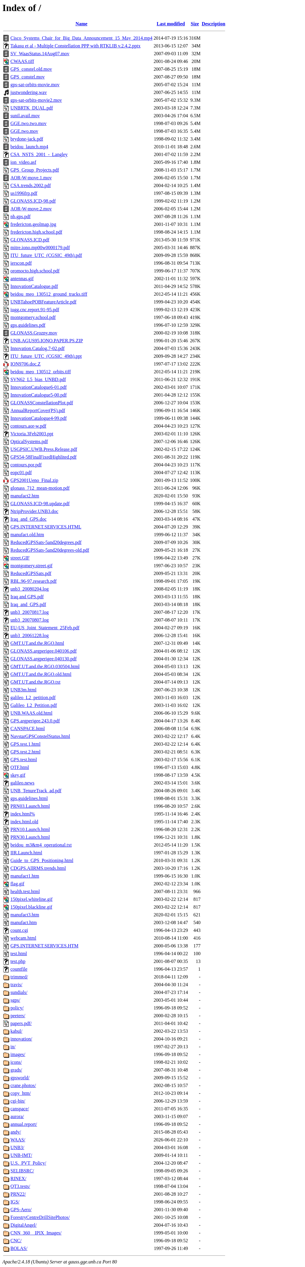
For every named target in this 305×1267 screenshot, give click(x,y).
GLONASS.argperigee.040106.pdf (43, 650)
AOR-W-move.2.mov (31, 208)
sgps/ (15, 1000)
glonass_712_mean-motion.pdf (40, 488)
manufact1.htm (24, 875)
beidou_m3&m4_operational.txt (41, 844)
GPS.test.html (23, 759)
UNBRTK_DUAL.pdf (31, 107)
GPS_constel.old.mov (31, 69)
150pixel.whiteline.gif (31, 899)
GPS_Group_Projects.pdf (34, 169)
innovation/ (21, 1038)
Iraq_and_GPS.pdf (28, 604)
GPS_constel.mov (27, 76)
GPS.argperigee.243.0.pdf (35, 720)
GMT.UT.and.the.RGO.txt (35, 682)
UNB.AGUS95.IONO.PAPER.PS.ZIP (46, 340)
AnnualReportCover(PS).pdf (37, 410)
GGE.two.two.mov (28, 123)
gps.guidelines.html (29, 798)
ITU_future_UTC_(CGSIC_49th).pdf (46, 255)
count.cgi (19, 930)
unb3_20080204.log (29, 588)
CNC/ (15, 1240)
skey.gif (17, 775)
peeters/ (17, 1015)
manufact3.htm (24, 914)
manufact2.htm (24, 495)
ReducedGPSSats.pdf (30, 573)
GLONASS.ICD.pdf (29, 239)
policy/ (17, 1007)
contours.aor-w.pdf (28, 426)
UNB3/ (17, 1147)
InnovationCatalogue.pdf (34, 286)
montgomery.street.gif (31, 565)
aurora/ (17, 1116)
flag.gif (17, 883)
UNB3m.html (23, 689)
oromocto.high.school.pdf (35, 270)
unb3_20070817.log (29, 612)
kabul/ (16, 1031)
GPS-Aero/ (21, 1209)
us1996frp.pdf (23, 193)
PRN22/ (18, 1194)
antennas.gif (22, 278)
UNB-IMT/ (21, 1155)
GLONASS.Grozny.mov (33, 332)
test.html (18, 953)
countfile (18, 969)
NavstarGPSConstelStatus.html (40, 736)
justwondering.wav (28, 92)
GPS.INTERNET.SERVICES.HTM (44, 945)
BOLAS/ (18, 1248)
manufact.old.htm (27, 534)
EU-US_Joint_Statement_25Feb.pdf (45, 627)
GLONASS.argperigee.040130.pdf (43, 658)
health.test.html (25, 891)
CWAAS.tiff (22, 61)
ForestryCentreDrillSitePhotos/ (40, 1217)
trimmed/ (19, 976)
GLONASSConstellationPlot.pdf (41, 402)
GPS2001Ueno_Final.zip (34, 480)
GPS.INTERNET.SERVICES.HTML (45, 526)
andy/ (15, 1132)
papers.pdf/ (21, 1023)
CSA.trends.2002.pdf (30, 185)
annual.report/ (23, 1124)
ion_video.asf (23, 162)
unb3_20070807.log (29, 619)
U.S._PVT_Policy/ (28, 1163)
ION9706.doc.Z (25, 363)
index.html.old (24, 821)
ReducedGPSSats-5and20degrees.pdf (46, 542)
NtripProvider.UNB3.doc (34, 511)
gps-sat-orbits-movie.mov (35, 84)
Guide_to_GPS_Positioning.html (41, 860)
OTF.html (19, 767)
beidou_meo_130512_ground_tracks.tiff (48, 294)
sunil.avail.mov (25, 115)
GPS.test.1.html (25, 744)
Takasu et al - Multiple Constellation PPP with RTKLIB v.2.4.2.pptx (75, 45)
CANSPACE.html (27, 728)
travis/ (16, 984)
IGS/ (14, 1201)
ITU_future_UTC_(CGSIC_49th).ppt (46, 356)
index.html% (22, 813)
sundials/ (18, 992)
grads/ (16, 1069)
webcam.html (23, 938)
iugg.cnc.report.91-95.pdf (34, 309)
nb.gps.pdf (20, 216)
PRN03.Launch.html (30, 806)
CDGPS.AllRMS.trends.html (38, 868)
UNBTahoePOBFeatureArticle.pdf (43, 301)
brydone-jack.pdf (26, 138)
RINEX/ (18, 1178)
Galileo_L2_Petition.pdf (33, 705)
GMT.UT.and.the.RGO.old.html (40, 674)
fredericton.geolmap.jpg (33, 224)
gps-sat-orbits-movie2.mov (36, 100)
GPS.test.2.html (25, 751)
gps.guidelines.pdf (27, 325)
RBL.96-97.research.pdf (33, 581)
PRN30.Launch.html (30, 837)
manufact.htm (23, 922)
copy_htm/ (20, 1093)
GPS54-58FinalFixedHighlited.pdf (43, 457)
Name (81, 23)
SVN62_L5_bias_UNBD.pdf (38, 379)
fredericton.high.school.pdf (36, 232)
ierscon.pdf (21, 263)
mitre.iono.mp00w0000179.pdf (40, 247)
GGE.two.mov (24, 131)
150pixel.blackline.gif (31, 907)
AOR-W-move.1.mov (31, 177)
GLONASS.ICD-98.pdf (33, 201)
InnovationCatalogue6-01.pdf (38, 387)
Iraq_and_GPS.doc (28, 519)
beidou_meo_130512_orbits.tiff (40, 371)
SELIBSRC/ (22, 1170)
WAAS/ (17, 1139)
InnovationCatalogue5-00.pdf (38, 394)
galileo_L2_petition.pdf (33, 697)
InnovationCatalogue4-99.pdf (38, 418)
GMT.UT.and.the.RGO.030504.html (45, 666)
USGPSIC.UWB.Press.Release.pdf (43, 449)
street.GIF (19, 557)
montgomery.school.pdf (33, 317)
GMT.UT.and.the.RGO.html (37, 643)
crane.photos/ (23, 1085)
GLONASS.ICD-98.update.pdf (40, 503)
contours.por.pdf (26, 464)
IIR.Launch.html (26, 852)
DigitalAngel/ (23, 1225)
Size (195, 23)
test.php (17, 961)
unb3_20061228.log (29, 635)
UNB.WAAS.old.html (31, 713)
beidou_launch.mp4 (29, 146)
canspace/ (19, 1108)
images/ (17, 1054)
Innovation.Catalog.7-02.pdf (37, 348)
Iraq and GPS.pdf (27, 596)
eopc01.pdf (21, 472)
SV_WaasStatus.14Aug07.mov (39, 53)
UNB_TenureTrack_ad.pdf (35, 790)
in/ (12, 1046)
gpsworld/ (19, 1077)
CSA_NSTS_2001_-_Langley (39, 154)
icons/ (16, 1062)
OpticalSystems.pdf (29, 441)
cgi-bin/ (17, 1100)
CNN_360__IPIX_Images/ (36, 1232)
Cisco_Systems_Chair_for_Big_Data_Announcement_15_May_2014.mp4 (81, 38)
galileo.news (22, 782)
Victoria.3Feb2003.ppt (31, 433)
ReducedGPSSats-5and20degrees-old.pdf (49, 550)
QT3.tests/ (20, 1186)
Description (213, 23)
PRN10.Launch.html (30, 829)
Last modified (171, 23)
